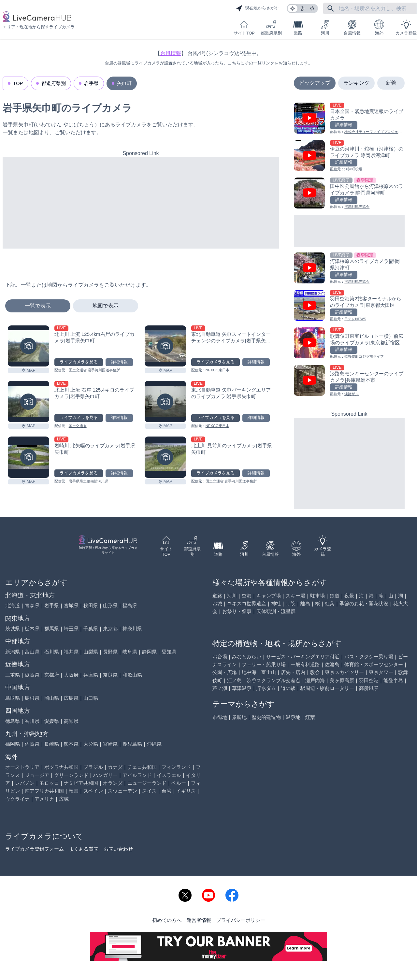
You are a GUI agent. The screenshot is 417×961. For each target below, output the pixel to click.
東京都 (110, 628)
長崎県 (51, 744)
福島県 (129, 605)
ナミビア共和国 (81, 783)
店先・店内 (293, 672)
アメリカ (44, 799)
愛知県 (169, 651)
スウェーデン (122, 791)
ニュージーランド (146, 783)
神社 (276, 603)
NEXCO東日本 (217, 370)
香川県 (32, 721)
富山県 (32, 651)
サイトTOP (244, 28)
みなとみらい (246, 656)
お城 (217, 603)
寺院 (290, 603)
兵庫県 (90, 675)
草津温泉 (242, 688)
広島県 (71, 698)
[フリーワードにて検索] (331, 8)
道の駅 (288, 688)
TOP (18, 83)
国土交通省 (78, 426)
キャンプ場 (268, 595)
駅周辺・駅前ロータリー (327, 688)
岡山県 (51, 698)
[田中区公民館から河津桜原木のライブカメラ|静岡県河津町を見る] (349, 194)
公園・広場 (224, 672)
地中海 (249, 672)
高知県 (71, 721)
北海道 (12, 605)
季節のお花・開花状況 (363, 603)
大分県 (90, 744)
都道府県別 (271, 28)
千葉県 (90, 628)
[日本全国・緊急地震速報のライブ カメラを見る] (349, 119)
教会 (315, 672)
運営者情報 (199, 920)
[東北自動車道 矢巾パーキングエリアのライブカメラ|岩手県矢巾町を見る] (165, 401)
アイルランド (137, 775)
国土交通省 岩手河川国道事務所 (94, 370)
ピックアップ (314, 83)
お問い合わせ (118, 849)
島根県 (32, 698)
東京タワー (381, 672)
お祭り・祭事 (237, 611)
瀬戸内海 (315, 680)
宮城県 (71, 605)
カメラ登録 (406, 28)
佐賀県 (32, 744)
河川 (325, 28)
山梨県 (90, 651)
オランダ (112, 783)
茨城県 (12, 628)
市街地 (219, 717)
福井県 (71, 651)
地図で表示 (106, 305)
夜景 (349, 595)
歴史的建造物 (266, 717)
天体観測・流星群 (275, 611)
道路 (298, 28)
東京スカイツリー (344, 672)
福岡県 (12, 744)
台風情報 (352, 28)
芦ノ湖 (219, 688)
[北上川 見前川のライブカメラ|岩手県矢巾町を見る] (165, 457)
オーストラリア (22, 767)
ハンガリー (105, 775)
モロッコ (49, 783)
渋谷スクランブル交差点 (273, 680)
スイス (149, 791)
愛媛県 (51, 721)
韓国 (74, 791)
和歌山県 (132, 675)
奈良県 (110, 675)
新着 (391, 83)
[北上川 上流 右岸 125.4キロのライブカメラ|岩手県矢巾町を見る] (28, 401)
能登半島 (393, 680)
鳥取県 (12, 698)
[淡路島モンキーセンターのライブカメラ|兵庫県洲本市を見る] (349, 381)
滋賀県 (32, 675)
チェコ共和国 (142, 767)
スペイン (93, 791)
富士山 (268, 672)
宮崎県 (110, 744)
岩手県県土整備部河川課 (88, 481)
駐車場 (317, 595)
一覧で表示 (38, 305)
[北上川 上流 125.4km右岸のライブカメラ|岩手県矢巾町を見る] (28, 346)
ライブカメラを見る (79, 362)
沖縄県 (154, 744)
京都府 (51, 675)
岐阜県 (129, 651)
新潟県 (12, 651)
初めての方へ (166, 920)
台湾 (166, 791)
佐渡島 (332, 664)
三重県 (12, 675)
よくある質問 (83, 849)
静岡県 (149, 651)
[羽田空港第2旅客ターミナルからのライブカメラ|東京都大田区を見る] (349, 306)
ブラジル (93, 767)
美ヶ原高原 (342, 680)
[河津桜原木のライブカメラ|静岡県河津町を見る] (349, 268)
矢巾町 (124, 83)
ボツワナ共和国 (61, 767)
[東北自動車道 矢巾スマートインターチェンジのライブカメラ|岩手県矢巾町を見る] (165, 346)
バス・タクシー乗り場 (368, 656)
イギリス (186, 791)
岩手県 (91, 83)
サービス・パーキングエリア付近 (302, 656)
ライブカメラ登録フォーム (34, 849)
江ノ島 (234, 680)
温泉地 (293, 717)
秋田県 (90, 605)
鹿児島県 (132, 744)
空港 (247, 595)
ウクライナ (17, 799)
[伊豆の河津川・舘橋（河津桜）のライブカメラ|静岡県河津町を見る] (349, 156)
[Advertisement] (141, 203)
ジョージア (37, 775)
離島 (305, 603)
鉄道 (334, 595)
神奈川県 (132, 628)
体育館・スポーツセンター (373, 664)
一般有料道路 (305, 664)
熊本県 (71, 744)
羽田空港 (369, 680)
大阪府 (71, 675)
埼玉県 (71, 628)
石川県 (51, 651)
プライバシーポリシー (240, 920)
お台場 (219, 656)
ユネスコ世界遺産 (246, 603)
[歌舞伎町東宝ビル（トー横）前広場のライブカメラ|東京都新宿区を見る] (349, 343)
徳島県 (12, 721)
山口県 (90, 698)
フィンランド (176, 767)
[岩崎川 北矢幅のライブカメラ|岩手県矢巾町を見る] (28, 457)
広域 (64, 799)
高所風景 (369, 688)
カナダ (115, 767)
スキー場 (295, 595)
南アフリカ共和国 (44, 791)
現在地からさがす (257, 8)
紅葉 (330, 603)
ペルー (178, 783)
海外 (379, 28)
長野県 (110, 651)
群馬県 (51, 628)
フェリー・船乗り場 (264, 664)
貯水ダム (266, 688)
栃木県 (32, 628)
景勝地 (239, 717)
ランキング (356, 83)
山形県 (110, 605)
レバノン (25, 783)
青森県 (32, 605)
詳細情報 (119, 362)
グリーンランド (71, 775)
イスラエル (169, 775)
